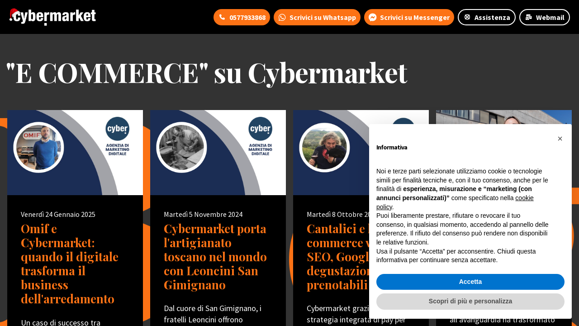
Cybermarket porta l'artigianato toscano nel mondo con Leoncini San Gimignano (215, 256)
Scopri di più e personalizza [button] (470, 301)
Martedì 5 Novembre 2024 (203, 214)
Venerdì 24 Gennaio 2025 (58, 214)
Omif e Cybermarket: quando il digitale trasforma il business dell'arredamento (70, 263)
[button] (560, 138)
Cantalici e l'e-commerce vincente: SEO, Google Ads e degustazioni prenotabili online (361, 256)
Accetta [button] (470, 281)
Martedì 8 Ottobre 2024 (343, 214)
